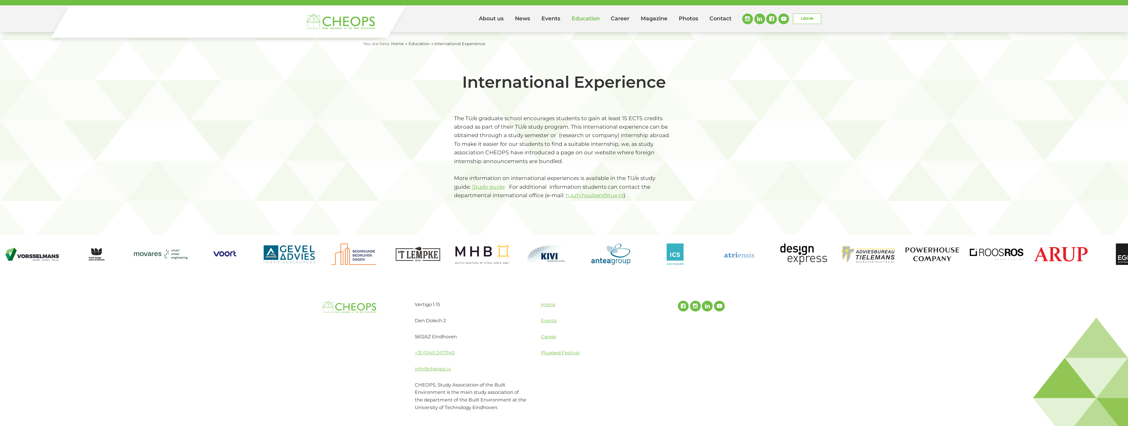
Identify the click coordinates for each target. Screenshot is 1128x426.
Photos (688, 18)
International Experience (459, 43)
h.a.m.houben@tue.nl (595, 195)
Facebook (771, 19)
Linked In (759, 19)
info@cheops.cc (433, 369)
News (522, 18)
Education (586, 18)
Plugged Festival (560, 352)
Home (465, 19)
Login (807, 18)
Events (550, 18)
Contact (721, 18)
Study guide (488, 187)
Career (620, 18)
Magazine (654, 18)
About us (491, 18)
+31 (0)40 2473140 (435, 352)
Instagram (747, 19)
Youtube (783, 19)
